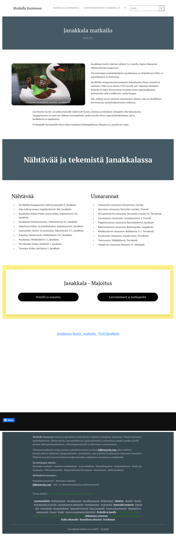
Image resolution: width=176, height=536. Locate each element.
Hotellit (137, 500)
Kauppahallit (46, 508)
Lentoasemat (115, 515)
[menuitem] (72, 8)
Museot (53, 512)
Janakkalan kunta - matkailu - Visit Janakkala (88, 333)
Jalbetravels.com (42, 484)
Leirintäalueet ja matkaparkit (70, 504)
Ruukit (61, 512)
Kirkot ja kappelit (97, 508)
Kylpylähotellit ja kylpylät (45, 504)
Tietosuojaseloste (72, 493)
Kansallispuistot (74, 500)
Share (8, 420)
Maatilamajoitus (92, 504)
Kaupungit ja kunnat (79, 508)
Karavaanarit (136, 515)
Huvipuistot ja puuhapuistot (59, 515)
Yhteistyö (88, 493)
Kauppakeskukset (61, 508)
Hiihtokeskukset (58, 500)
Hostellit (129, 500)
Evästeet (105, 529)
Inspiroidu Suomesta (124, 504)
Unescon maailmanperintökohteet (80, 512)
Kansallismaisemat (91, 500)
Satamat (125, 515)
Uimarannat (78, 515)
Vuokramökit (106, 504)
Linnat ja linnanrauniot (116, 508)
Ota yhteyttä (54, 493)
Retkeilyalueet (107, 500)
